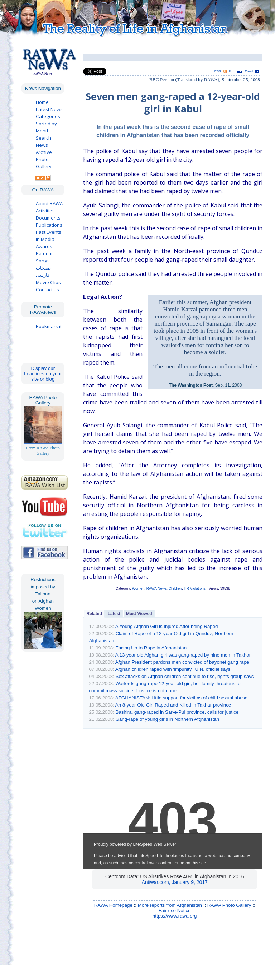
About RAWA (49, 203)
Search (43, 138)
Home (42, 102)
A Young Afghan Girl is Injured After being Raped (166, 626)
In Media (45, 239)
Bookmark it (49, 326)
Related (94, 613)
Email (249, 71)
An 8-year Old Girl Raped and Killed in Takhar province (173, 705)
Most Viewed (139, 613)
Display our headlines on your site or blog (43, 374)
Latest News (49, 109)
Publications (49, 225)
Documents (48, 218)
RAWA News (156, 588)
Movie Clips (48, 282)
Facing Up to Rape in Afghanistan (151, 647)
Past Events (48, 232)
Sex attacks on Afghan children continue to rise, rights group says (185, 676)
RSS (217, 71)
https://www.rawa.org (175, 916)
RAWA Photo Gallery (229, 905)
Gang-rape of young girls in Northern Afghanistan (167, 719)
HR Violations (195, 588)
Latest (114, 613)
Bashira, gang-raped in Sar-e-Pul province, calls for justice (177, 712)
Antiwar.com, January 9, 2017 (174, 882)
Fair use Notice (175, 910)
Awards (44, 246)
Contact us (47, 289)
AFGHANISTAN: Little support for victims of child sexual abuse (181, 697)
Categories (48, 116)
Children (175, 588)
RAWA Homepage (113, 905)
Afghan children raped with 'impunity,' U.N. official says (173, 669)
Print (232, 71)
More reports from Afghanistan (170, 905)
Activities (45, 210)
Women (138, 588)
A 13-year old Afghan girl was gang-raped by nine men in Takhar (183, 655)
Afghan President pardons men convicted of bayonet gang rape (182, 662)
